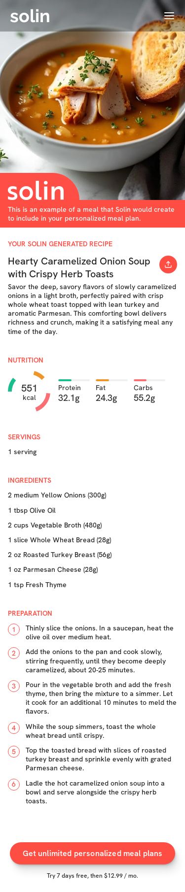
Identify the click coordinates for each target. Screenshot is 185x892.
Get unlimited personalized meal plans (93, 853)
